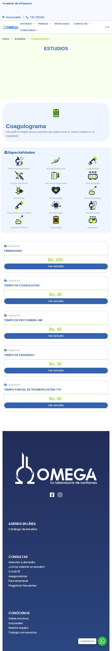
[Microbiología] (56, 204)
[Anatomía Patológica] (19, 160)
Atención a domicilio (21, 562)
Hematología (93, 183)
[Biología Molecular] (56, 160)
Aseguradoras (17, 576)
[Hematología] (93, 175)
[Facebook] (52, 494)
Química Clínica (19, 227)
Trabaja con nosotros (22, 632)
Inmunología (56, 198)
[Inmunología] (56, 189)
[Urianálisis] (93, 219)
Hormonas (19, 198)
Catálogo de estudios (22, 529)
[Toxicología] (56, 219)
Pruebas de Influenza (17, 3)
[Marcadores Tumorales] (19, 204)
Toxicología (56, 227)
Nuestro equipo (18, 628)
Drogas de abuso (19, 183)
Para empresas (18, 581)
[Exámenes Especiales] (56, 175)
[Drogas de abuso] (19, 175)
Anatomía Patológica (19, 168)
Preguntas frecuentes (22, 586)
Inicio (6, 38)
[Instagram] (60, 494)
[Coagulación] (93, 160)
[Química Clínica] (19, 219)
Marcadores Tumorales (19, 212)
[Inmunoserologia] (93, 189)
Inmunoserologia (93, 198)
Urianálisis (93, 227)
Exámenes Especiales (56, 183)
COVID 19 (14, 572)
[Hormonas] (19, 189)
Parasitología (93, 212)
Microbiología (56, 212)
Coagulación (92, 168)
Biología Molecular (56, 168)
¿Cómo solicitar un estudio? (26, 567)
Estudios (20, 38)
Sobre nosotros (18, 618)
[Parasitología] (93, 204)
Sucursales (15, 623)
